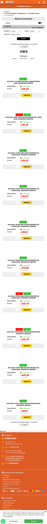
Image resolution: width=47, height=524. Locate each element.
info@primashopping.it (16, 456)
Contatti (6, 477)
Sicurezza (6, 507)
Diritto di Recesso (8, 503)
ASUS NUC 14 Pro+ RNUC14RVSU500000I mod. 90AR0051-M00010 (23, 404)
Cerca (8, 23)
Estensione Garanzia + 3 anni (12, 509)
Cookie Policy (9, 516)
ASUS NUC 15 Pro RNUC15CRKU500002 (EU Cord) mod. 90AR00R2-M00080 (23, 297)
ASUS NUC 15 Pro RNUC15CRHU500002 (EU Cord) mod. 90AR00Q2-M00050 (23, 368)
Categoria (7, 31)
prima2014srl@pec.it (14, 460)
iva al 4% (6, 486)
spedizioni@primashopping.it (14, 458)
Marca (27, 31)
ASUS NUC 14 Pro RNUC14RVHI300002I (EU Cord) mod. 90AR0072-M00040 (23, 154)
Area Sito (7, 34)
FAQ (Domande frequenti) (11, 488)
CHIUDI (45, 512)
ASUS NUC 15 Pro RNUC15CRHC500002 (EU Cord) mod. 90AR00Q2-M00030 (23, 261)
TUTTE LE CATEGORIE (7, 28)
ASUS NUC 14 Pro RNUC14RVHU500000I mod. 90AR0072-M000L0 (23, 333)
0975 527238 (21, 453)
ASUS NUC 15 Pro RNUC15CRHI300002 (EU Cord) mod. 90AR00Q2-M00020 (23, 118)
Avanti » (25, 47)
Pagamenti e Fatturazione (11, 480)
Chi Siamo (6, 475)
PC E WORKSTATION (26, 28)
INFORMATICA (23, 6)
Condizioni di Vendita (9, 501)
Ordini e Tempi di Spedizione (12, 482)
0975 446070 (17, 451)
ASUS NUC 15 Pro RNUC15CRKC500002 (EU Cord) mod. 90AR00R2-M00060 (23, 225)
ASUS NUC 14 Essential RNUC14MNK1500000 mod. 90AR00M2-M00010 (23, 82)
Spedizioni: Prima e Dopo (10, 484)
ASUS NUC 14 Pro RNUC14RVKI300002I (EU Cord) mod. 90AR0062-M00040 (23, 190)
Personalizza (13, 521)
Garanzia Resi (7, 505)
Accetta (33, 521)
